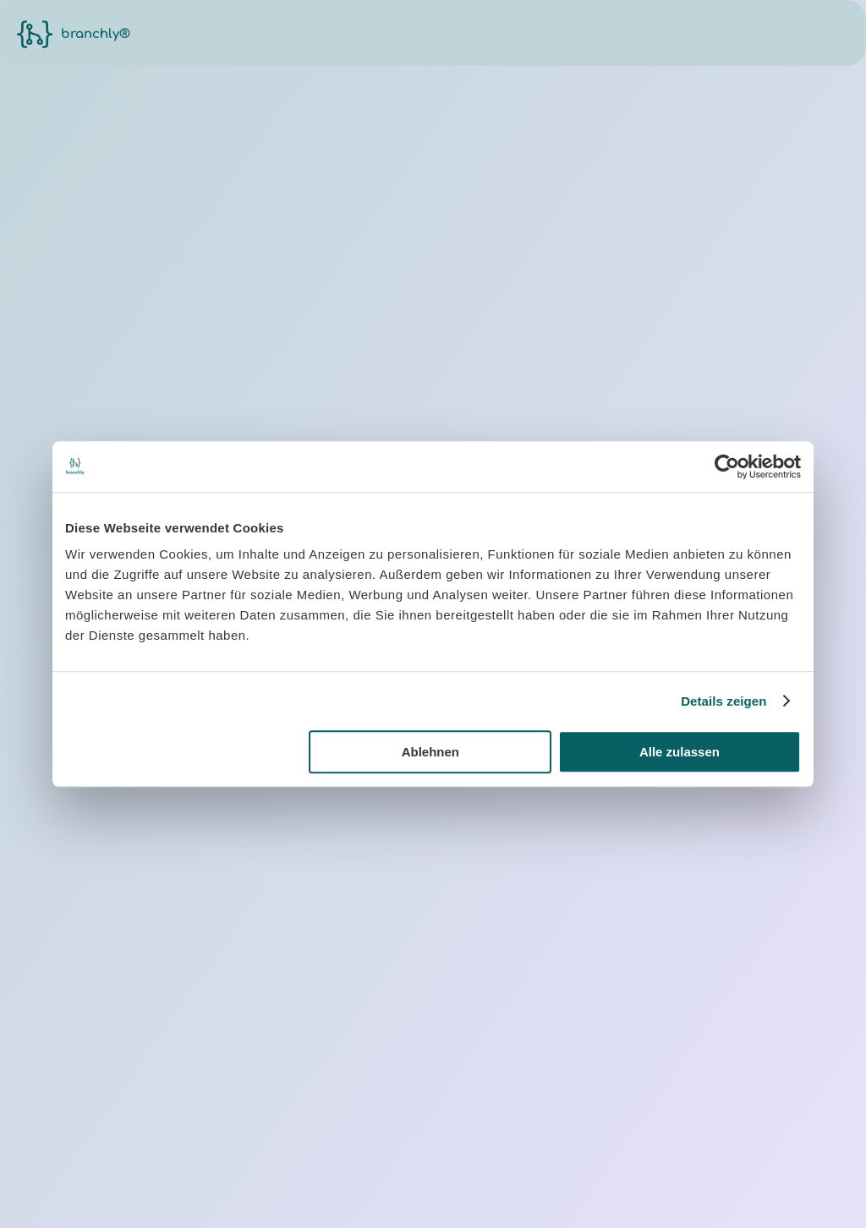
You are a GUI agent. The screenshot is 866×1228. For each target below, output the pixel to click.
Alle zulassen (679, 752)
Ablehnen (430, 752)
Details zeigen (723, 701)
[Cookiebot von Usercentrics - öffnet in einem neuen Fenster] (727, 466)
